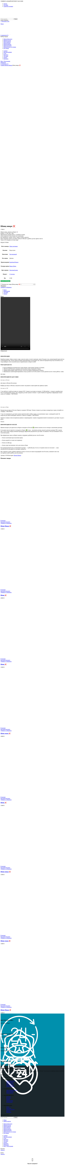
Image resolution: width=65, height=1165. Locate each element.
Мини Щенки (9, 1092)
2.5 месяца (12, 274)
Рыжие (8, 1099)
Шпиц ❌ (3, 664)
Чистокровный (13, 254)
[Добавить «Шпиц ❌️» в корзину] (3, 589)
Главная (3, 65)
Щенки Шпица (8, 65)
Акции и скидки (10, 1109)
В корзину (3, 285)
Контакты (8, 1112)
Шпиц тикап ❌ (5, 733)
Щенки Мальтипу (10, 1081)
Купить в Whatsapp (5, 281)
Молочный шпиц (13, 270)
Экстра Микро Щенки (11, 1090)
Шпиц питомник (13, 246)
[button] (5, 281)
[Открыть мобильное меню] (2, 24)
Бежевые (8, 1096)
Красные (8, 1098)
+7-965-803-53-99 (5, 21)
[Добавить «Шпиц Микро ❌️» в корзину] (3, 520)
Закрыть (3, 1150)
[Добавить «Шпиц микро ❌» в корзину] (3, 866)
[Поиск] (7, 19)
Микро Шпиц (12, 266)
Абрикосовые (9, 1100)
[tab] (33, 290)
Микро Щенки (10, 1091)
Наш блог (8, 1108)
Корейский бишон (13, 262)
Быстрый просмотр (5, 521)
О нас (7, 1106)
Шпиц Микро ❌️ (6, 526)
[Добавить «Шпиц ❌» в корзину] (3, 658)
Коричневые (9, 1102)
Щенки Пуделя (10, 1083)
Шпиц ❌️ (3, 595)
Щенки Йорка (9, 1082)
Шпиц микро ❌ (6, 871)
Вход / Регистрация (8, 1146)
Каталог (8, 1110)
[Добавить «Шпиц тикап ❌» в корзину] (3, 728)
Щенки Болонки (10, 1086)
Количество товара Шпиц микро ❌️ (11, 284)
